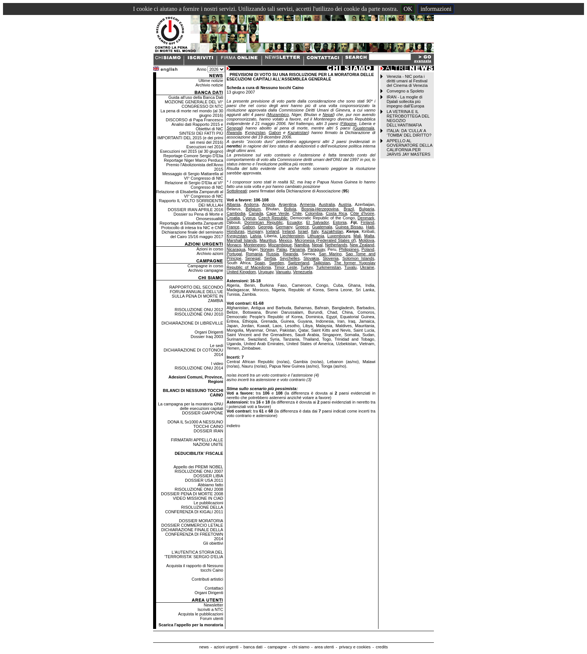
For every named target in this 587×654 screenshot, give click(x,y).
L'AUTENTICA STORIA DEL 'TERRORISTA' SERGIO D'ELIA (193, 554)
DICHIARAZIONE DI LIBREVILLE (192, 323)
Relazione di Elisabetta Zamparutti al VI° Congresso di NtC (189, 193)
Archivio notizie (209, 85)
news (204, 647)
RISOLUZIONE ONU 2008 (199, 489)
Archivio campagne (205, 270)
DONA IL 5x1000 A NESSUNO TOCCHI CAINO (195, 424)
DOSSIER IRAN (208, 431)
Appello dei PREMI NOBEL (198, 467)
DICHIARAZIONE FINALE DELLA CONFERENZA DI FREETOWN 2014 (192, 534)
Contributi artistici (207, 579)
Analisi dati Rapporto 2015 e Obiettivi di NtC (197, 126)
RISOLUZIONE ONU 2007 (199, 471)
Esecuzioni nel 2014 (204, 147)
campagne (277, 647)
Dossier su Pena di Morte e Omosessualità (198, 216)
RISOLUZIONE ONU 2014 (199, 368)
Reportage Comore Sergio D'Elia (193, 155)
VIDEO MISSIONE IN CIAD (198, 498)
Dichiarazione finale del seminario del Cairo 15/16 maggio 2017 (192, 234)
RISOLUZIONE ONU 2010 (199, 314)
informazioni (435, 9)
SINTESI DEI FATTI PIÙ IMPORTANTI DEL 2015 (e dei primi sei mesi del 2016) (190, 138)
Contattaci (214, 588)
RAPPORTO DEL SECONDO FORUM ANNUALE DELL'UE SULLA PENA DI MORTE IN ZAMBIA (196, 294)
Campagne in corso (205, 266)
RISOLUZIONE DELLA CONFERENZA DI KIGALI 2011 (194, 509)
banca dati (252, 647)
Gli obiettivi (213, 543)
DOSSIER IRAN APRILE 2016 (195, 209)
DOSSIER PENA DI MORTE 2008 (192, 494)
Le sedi (216, 345)
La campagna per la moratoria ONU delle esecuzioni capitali (190, 406)
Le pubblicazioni (208, 503)
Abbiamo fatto (210, 485)
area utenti (324, 647)
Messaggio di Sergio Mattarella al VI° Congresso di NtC (192, 175)
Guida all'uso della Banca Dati (195, 97)
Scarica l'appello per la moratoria (191, 625)
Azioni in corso (210, 249)
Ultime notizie (210, 80)
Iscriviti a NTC (210, 609)
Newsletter (213, 605)
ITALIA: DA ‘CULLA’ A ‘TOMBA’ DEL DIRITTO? (409, 132)
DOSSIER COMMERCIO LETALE (192, 525)
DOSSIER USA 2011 (204, 480)
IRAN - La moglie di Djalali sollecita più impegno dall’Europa (405, 101)
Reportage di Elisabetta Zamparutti (191, 223)
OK (408, 9)
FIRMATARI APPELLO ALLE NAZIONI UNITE (197, 442)
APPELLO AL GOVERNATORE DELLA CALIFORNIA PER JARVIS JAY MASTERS (409, 147)
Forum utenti (211, 618)
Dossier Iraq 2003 (207, 336)
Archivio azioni (210, 253)
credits (382, 647)
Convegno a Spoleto (405, 91)
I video (217, 363)
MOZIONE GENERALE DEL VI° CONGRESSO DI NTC (194, 104)
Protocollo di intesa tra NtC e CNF (192, 227)
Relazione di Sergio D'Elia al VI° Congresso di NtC (194, 184)
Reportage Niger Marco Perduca (193, 160)
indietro (233, 425)
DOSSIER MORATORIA (201, 520)
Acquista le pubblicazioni (200, 614)
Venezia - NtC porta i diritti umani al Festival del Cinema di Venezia (407, 81)
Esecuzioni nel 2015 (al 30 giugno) (191, 151)
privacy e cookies (355, 647)
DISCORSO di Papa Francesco (194, 120)
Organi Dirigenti (209, 332)
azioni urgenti (226, 647)
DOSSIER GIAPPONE (202, 413)
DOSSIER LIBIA (208, 476)
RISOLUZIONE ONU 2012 (199, 309)
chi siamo (300, 647)
